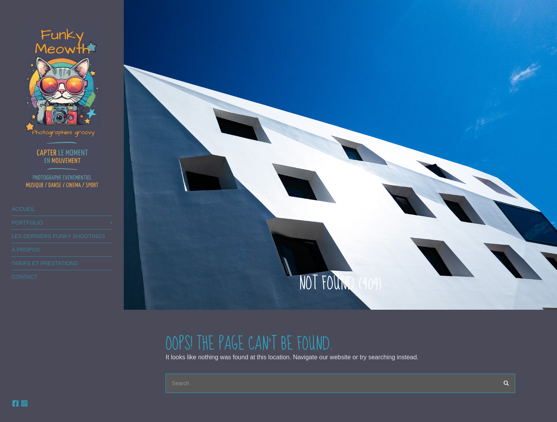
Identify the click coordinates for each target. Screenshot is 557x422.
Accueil (23, 209)
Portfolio (27, 223)
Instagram (24, 403)
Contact (25, 277)
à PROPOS (26, 250)
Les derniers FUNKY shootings (58, 236)
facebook (15, 403)
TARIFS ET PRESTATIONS (45, 263)
